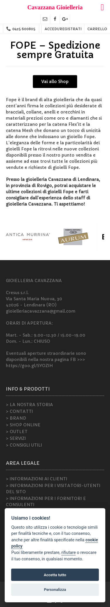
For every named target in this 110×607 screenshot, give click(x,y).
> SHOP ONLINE (23, 425)
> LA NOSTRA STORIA (29, 404)
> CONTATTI (19, 411)
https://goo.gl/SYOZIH (29, 365)
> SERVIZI (16, 438)
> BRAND (16, 418)
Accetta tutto (55, 575)
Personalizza (55, 589)
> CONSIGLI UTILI (24, 445)
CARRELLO (97, 29)
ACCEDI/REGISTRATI (63, 29)
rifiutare (68, 552)
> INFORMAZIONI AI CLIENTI (36, 478)
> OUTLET (17, 431)
